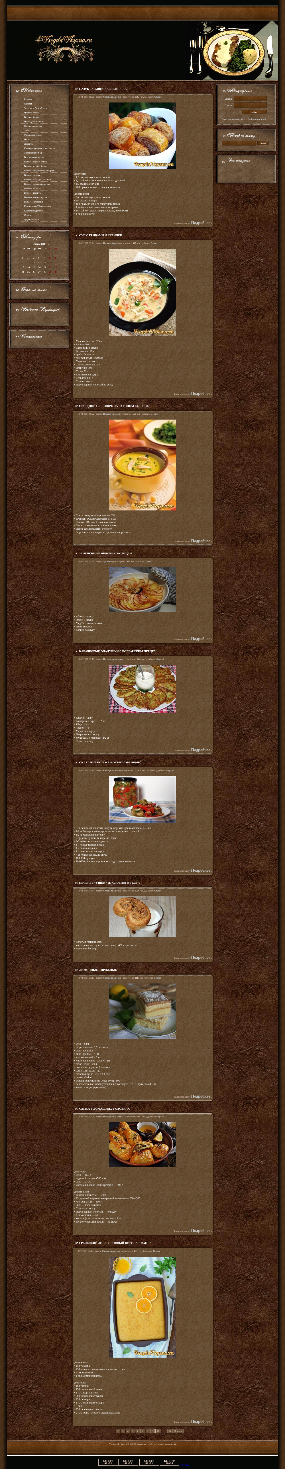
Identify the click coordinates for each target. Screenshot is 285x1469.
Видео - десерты (32, 192)
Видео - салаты (32, 175)
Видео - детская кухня (35, 197)
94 (170, 1431)
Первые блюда (31, 112)
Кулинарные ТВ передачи (37, 206)
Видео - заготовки (33, 201)
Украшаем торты (32, 134)
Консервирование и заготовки (39, 148)
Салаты (28, 103)
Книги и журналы (33, 210)
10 (158, 1431)
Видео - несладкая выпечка (38, 179)
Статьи (27, 215)
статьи (35, 219)
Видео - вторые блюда (35, 166)
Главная (28, 99)
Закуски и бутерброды (35, 108)
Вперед (178, 1431)
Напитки (28, 139)
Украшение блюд (33, 152)
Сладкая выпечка (33, 126)
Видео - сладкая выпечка (37, 183)
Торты (27, 130)
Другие (28, 219)
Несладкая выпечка (34, 121)
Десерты (28, 143)
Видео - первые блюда (35, 161)
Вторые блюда (31, 117)
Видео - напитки (32, 188)
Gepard (158, 97)
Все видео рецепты (34, 157)
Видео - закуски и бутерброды (39, 170)
